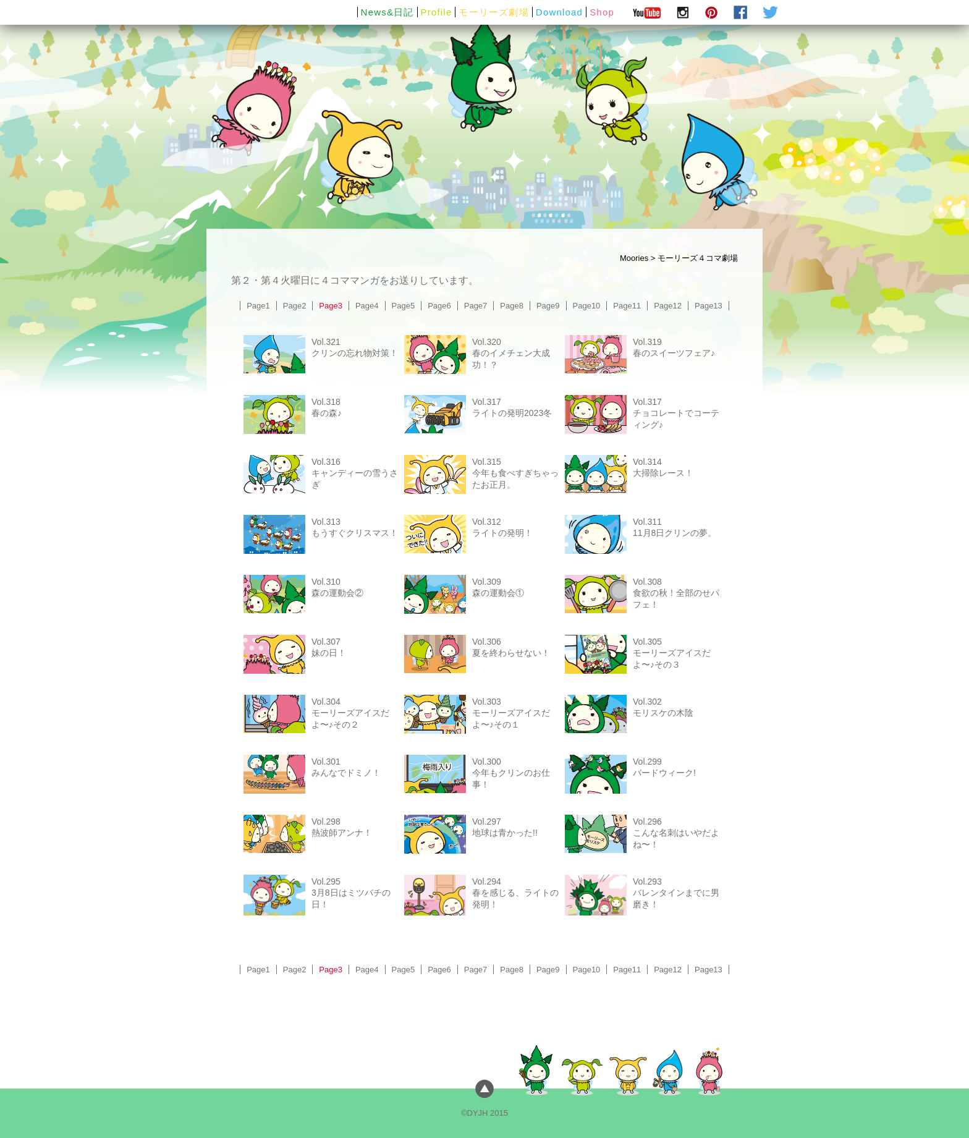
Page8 (511, 305)
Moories (634, 258)
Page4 (367, 305)
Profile (436, 12)
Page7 (476, 305)
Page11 (627, 305)
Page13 (708, 305)
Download (559, 12)
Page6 (439, 305)
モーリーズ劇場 (493, 12)
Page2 (295, 305)
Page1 (258, 305)
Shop (602, 12)
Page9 (548, 305)
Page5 (403, 305)
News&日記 (387, 12)
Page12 (668, 305)
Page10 (587, 305)
